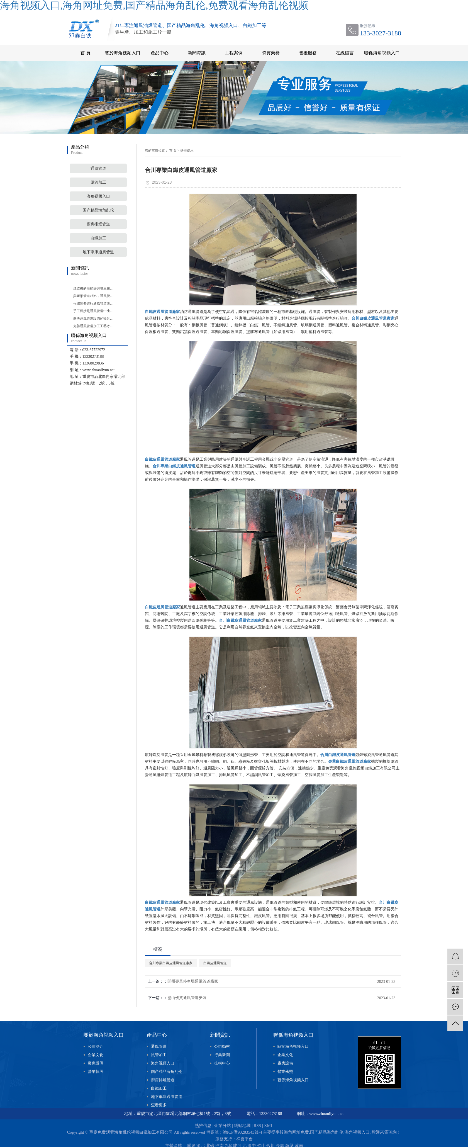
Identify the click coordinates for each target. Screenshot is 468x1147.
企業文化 (95, 1055)
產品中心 (160, 52)
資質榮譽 (271, 52)
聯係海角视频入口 (382, 52)
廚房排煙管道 (98, 224)
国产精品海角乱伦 (98, 210)
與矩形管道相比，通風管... (93, 296)
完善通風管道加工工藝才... (93, 326)
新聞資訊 (197, 52)
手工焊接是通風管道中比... (93, 311)
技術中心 (222, 1063)
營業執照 (95, 1072)
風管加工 (98, 182)
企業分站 (222, 1125)
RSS (257, 1125)
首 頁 (86, 52)
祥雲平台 (244, 1139)
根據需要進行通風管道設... (93, 303)
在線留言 (345, 52)
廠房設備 (95, 1063)
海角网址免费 (296, 1132)
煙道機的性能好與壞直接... (93, 288)
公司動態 (222, 1046)
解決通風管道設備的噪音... (93, 318)
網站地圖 (242, 1125)
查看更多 (159, 1105)
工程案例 (234, 52)
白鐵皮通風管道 (215, 963)
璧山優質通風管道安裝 (186, 998)
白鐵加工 (98, 238)
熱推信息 (187, 150)
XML (268, 1125)
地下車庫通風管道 (98, 252)
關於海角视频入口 (122, 52)
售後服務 (308, 52)
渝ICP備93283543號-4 (242, 1132)
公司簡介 (95, 1046)
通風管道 (98, 168)
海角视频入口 (98, 196)
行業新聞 (222, 1055)
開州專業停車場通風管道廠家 (192, 981)
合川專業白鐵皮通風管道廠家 (170, 963)
